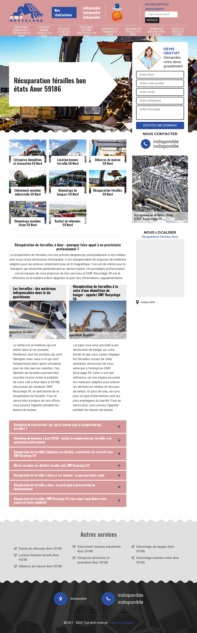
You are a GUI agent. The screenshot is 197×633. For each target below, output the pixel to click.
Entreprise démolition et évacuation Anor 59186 (93, 560)
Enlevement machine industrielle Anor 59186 (99, 549)
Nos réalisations (63, 12)
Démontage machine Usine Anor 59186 (157, 560)
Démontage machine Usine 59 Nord (156, 31)
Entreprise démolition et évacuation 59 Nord (21, 31)
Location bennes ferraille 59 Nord (43, 31)
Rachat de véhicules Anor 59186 (40, 548)
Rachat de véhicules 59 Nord (178, 31)
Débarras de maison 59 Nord (64, 31)
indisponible (91, 8)
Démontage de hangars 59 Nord (110, 31)
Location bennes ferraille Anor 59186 (39, 557)
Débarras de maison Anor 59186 (40, 566)
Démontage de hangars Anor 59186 (155, 549)
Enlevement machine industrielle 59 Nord (86, 31)
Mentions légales (122, 623)
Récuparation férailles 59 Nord (133, 31)
